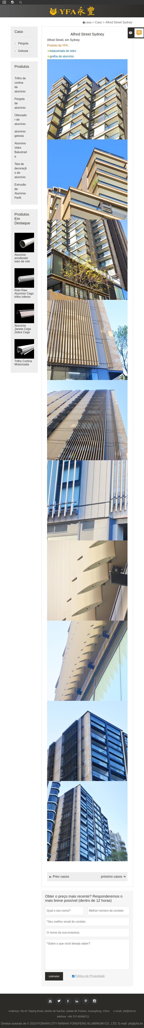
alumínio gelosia (19, 133)
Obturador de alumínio (20, 120)
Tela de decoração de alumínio (20, 170)
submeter (54, 976)
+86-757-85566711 (78, 1016)
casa (86, 22)
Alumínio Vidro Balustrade (20, 150)
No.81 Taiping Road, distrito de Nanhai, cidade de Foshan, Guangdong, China (65, 1011)
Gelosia (23, 50)
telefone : (62, 1016)
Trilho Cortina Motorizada (23, 363)
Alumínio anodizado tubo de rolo (22, 258)
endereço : (15, 1011)
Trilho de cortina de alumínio (20, 85)
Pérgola (23, 43)
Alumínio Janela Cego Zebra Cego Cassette (22, 330)
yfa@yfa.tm (129, 1011)
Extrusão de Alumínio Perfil (20, 191)
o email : (118, 1011)
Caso (98, 22)
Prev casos (59, 876)
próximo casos (113, 876)
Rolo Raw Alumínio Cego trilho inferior (24, 293)
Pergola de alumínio (19, 103)
